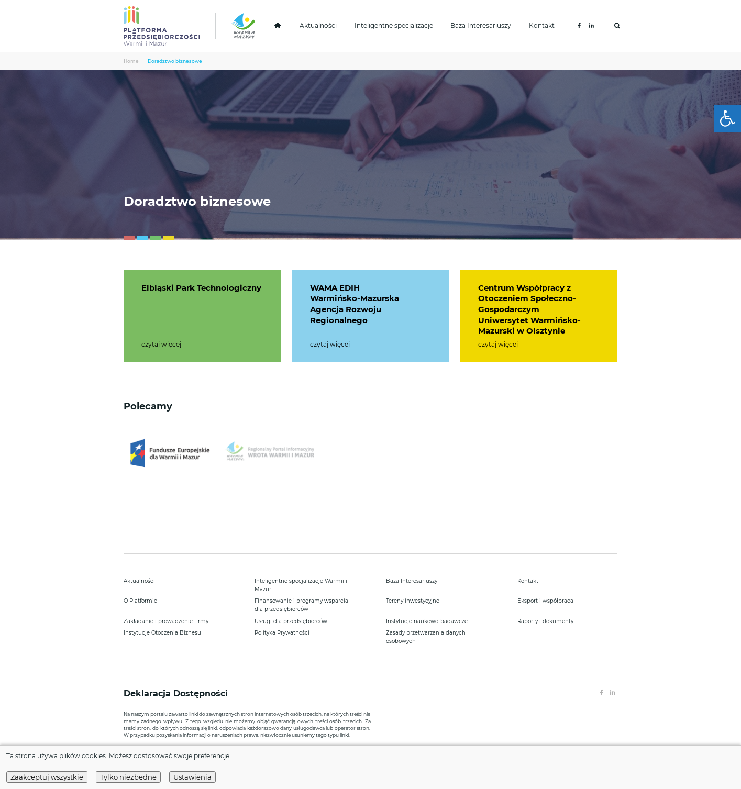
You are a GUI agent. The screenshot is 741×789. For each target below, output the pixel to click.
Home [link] (131, 61)
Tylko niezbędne (128, 777)
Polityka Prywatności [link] (282, 632)
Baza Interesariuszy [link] (480, 25)
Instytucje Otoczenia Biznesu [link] (162, 632)
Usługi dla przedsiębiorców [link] (291, 621)
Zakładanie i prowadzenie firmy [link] (166, 621)
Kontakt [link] (542, 25)
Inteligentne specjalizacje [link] (394, 25)
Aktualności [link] (318, 25)
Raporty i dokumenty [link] (545, 621)
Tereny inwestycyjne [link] (412, 600)
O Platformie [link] (140, 600)
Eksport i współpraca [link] (545, 600)
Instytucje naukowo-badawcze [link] (427, 621)
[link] (727, 118)
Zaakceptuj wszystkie (46, 777)
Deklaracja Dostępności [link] (177, 693)
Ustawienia (192, 777)
